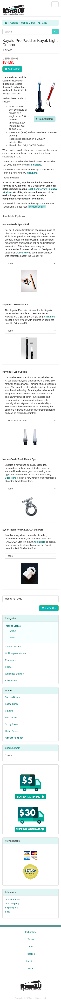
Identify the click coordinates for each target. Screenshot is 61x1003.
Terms (30, 939)
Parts (11, 637)
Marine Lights (28, 22)
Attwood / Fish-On (14, 738)
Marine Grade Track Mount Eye (19, 459)
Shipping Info (11, 907)
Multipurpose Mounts (15, 653)
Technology (30, 932)
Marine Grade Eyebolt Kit (15, 224)
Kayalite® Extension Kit (15, 304)
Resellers (30, 954)
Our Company (12, 903)
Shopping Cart (12, 748)
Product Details (44, 119)
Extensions (10, 660)
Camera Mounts (13, 646)
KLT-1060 (42, 22)
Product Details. (37, 206)
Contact (30, 968)
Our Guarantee (12, 899)
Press (31, 946)
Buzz (7, 911)
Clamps (9, 710)
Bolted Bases (12, 704)
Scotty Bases (11, 724)
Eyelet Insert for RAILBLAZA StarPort (22, 529)
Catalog (14, 22)
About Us (30, 961)
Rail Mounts (11, 717)
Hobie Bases (11, 731)
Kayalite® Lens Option (14, 371)
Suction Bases (12, 697)
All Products (11, 680)
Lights (12, 630)
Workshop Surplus (14, 673)
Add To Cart (12, 69)
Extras (8, 667)
